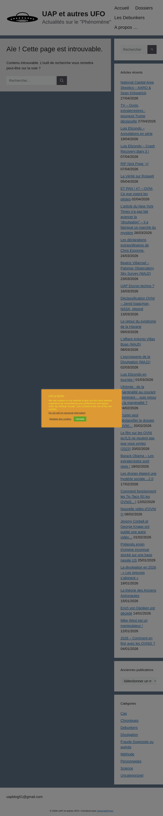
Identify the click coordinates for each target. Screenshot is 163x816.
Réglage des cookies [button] (60, 419)
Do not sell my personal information (67, 413)
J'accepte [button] (80, 419)
